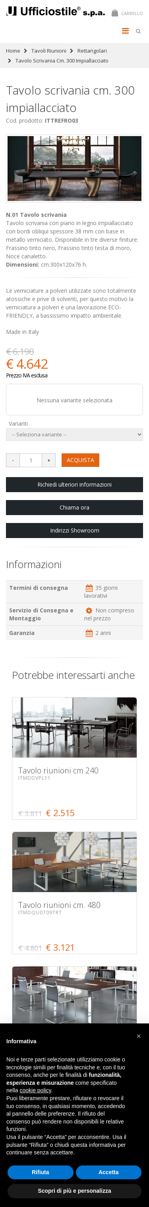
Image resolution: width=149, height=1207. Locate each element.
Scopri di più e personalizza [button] (74, 1191)
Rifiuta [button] (40, 1172)
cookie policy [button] (35, 1090)
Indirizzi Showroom (74, 530)
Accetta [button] (109, 1172)
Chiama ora (74, 507)
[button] (138, 1036)
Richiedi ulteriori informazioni (74, 484)
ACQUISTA (80, 460)
